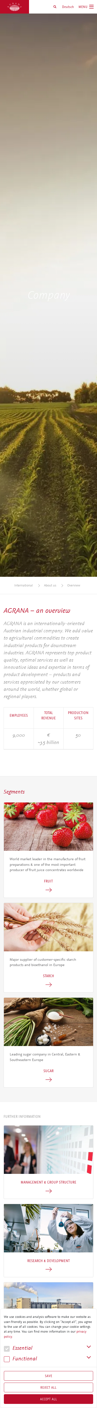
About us (50, 585)
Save (48, 1376)
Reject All (48, 1387)
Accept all (48, 1399)
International (23, 585)
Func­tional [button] (20, 1359)
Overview (73, 585)
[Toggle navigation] (86, 7)
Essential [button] (18, 1348)
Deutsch (68, 7)
